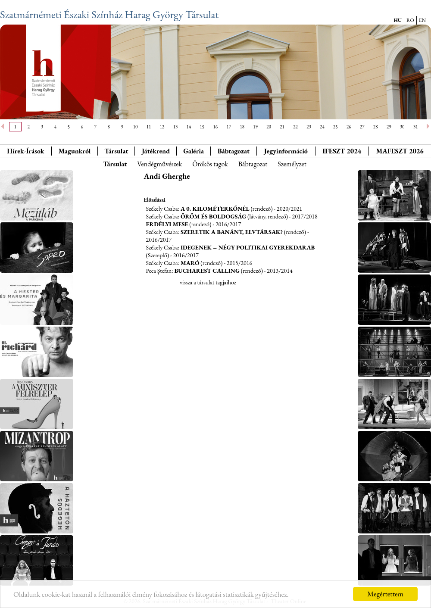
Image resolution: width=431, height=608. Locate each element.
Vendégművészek (159, 163)
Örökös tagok (210, 163)
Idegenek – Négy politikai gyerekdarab (248, 247)
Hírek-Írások (25, 151)
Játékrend (156, 151)
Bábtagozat (253, 163)
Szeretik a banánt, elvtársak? (232, 232)
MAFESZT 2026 (400, 151)
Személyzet (292, 163)
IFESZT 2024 (341, 151)
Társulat (116, 151)
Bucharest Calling (207, 270)
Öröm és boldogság (213, 216)
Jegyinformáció (286, 151)
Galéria (193, 151)
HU (398, 20)
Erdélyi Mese (167, 224)
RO (410, 20)
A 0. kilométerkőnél (215, 208)
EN (422, 20)
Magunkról (75, 151)
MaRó (190, 263)
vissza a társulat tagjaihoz (208, 282)
